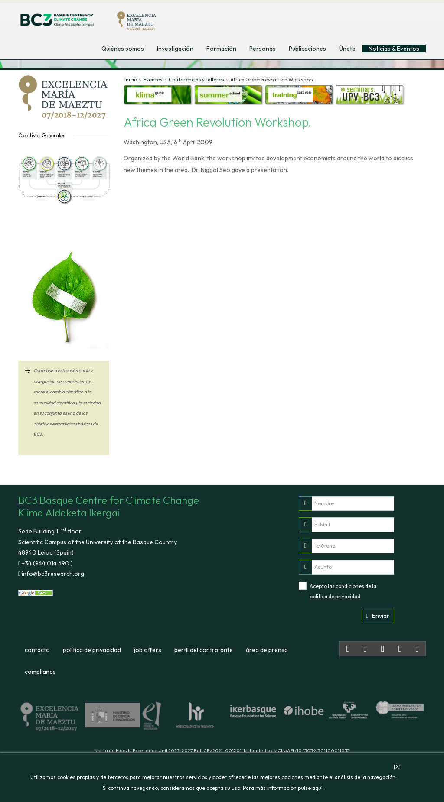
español (379, 16)
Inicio (130, 79)
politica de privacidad (335, 596)
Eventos (153, 79)
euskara (399, 16)
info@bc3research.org (52, 574)
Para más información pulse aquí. (283, 788)
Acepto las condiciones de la (343, 591)
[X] (397, 766)
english (360, 16)
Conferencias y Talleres (196, 79)
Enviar (377, 616)
